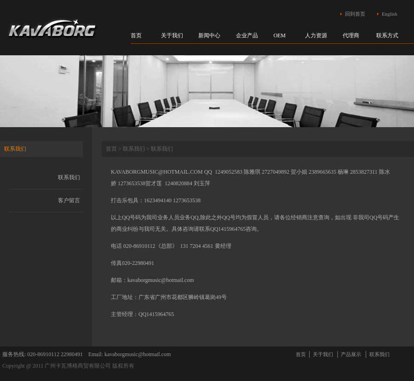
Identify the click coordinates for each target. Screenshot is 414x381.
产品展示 (351, 354)
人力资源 (316, 35)
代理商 (351, 35)
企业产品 (247, 35)
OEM (279, 35)
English (389, 14)
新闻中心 (209, 35)
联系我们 (69, 177)
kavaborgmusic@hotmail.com (160, 280)
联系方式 (387, 35)
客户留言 (69, 200)
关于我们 (172, 35)
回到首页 (355, 14)
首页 (136, 35)
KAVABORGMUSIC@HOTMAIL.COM (157, 172)
